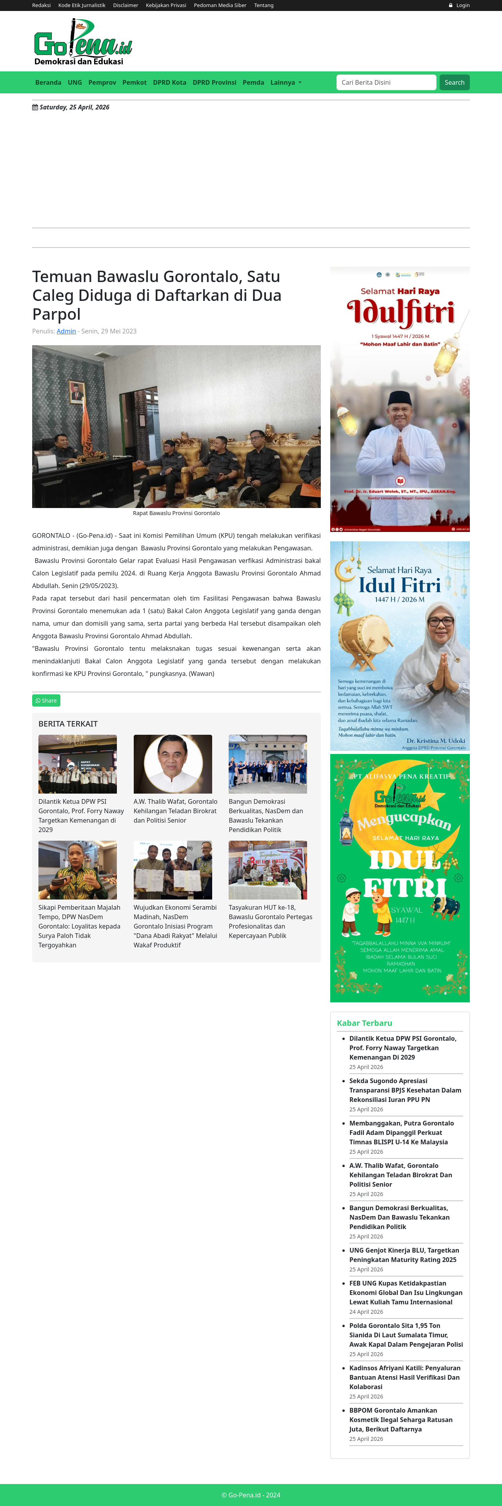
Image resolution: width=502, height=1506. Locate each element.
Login (459, 5)
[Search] (386, 82)
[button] (286, 82)
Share (46, 700)
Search (455, 82)
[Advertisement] (251, 169)
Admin (66, 331)
